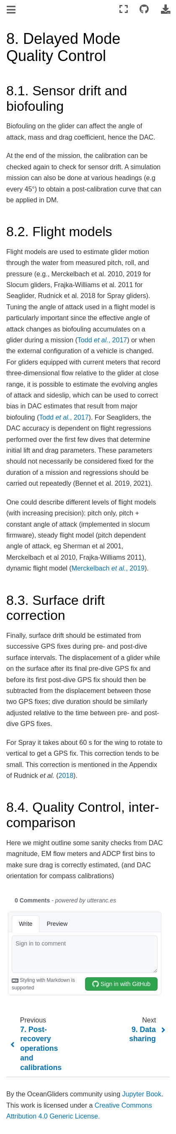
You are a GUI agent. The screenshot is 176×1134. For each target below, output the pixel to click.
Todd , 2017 (102, 340)
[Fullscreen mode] (123, 9)
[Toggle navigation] (11, 10)
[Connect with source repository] (144, 9)
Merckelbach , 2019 (108, 568)
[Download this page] (165, 9)
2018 (66, 775)
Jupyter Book (141, 1094)
